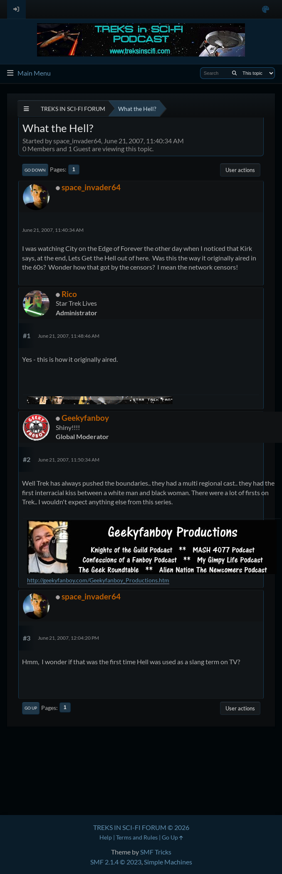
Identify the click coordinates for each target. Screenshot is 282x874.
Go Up (31, 707)
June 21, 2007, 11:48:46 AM (68, 336)
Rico (69, 294)
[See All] (26, 108)
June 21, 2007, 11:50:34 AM (68, 459)
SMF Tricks (155, 852)
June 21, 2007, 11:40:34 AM (53, 230)
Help (105, 837)
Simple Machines (168, 862)
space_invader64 (91, 187)
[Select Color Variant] (265, 9)
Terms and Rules (137, 837)
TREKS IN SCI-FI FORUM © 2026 (141, 827)
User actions (240, 170)
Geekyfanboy (85, 417)
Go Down (35, 169)
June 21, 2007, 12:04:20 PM (68, 638)
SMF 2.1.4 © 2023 (115, 862)
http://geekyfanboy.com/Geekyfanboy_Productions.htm (98, 580)
